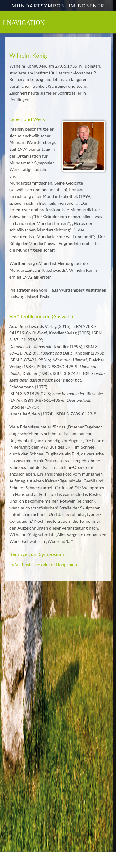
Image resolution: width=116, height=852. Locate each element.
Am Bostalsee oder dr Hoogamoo (45, 564)
